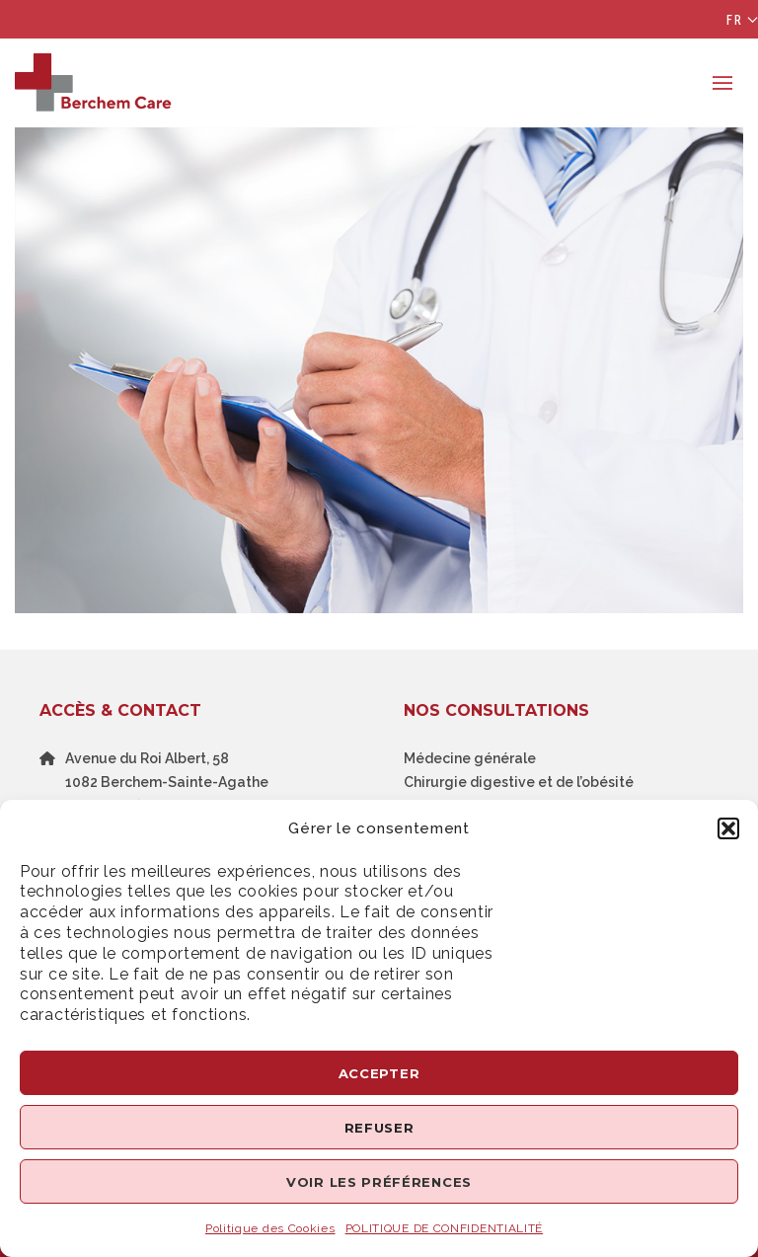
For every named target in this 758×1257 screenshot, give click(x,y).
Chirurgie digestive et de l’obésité (519, 782)
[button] (728, 828)
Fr (734, 20)
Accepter (379, 1073)
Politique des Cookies (270, 1228)
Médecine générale (470, 758)
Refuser (379, 1128)
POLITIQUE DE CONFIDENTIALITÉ (444, 1228)
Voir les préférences (379, 1182)
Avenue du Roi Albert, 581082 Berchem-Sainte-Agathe (166, 770)
